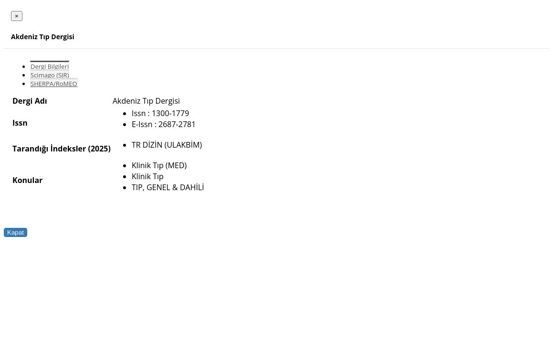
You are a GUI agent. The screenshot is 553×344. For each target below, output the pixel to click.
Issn (20, 123)
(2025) (99, 148)
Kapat (15, 232)
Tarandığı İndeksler (49, 148)
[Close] (16, 16)
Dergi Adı (29, 101)
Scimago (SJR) (50, 75)
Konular (27, 180)
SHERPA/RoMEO (54, 83)
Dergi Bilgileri (50, 66)
